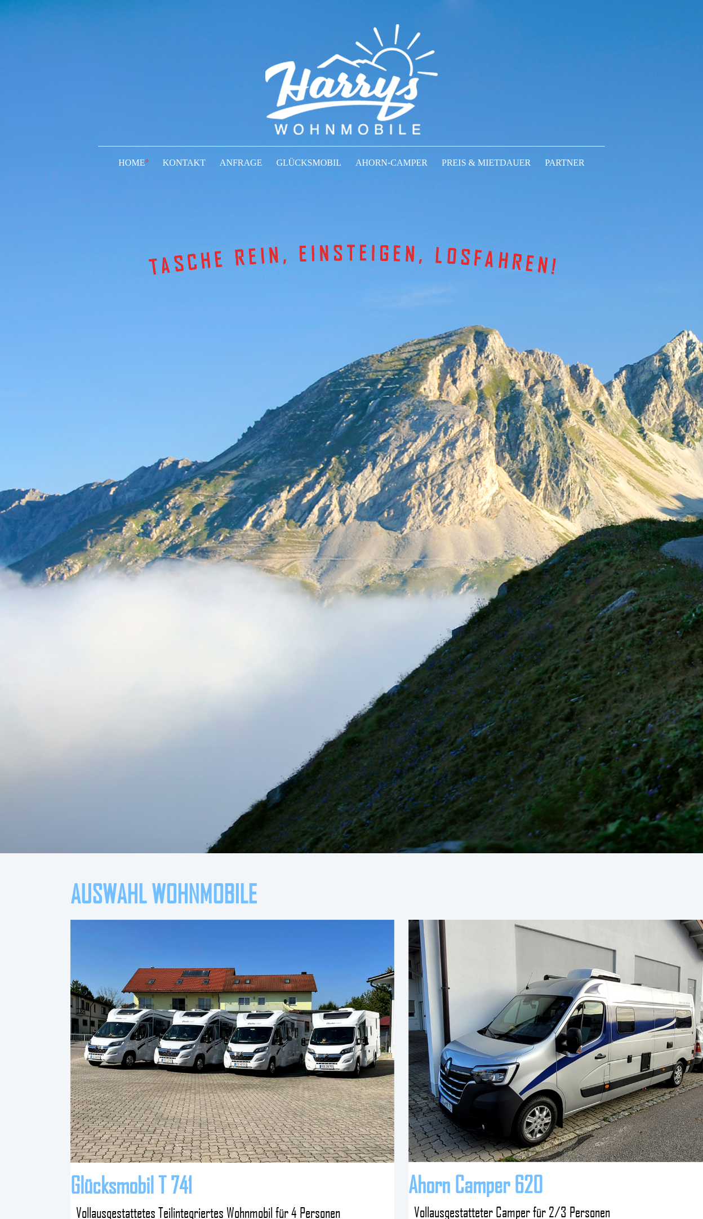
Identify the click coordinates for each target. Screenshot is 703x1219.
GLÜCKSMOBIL (308, 162)
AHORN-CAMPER (391, 162)
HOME (133, 162)
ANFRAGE (241, 162)
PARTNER (564, 162)
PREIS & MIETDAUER (486, 162)
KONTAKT (184, 162)
